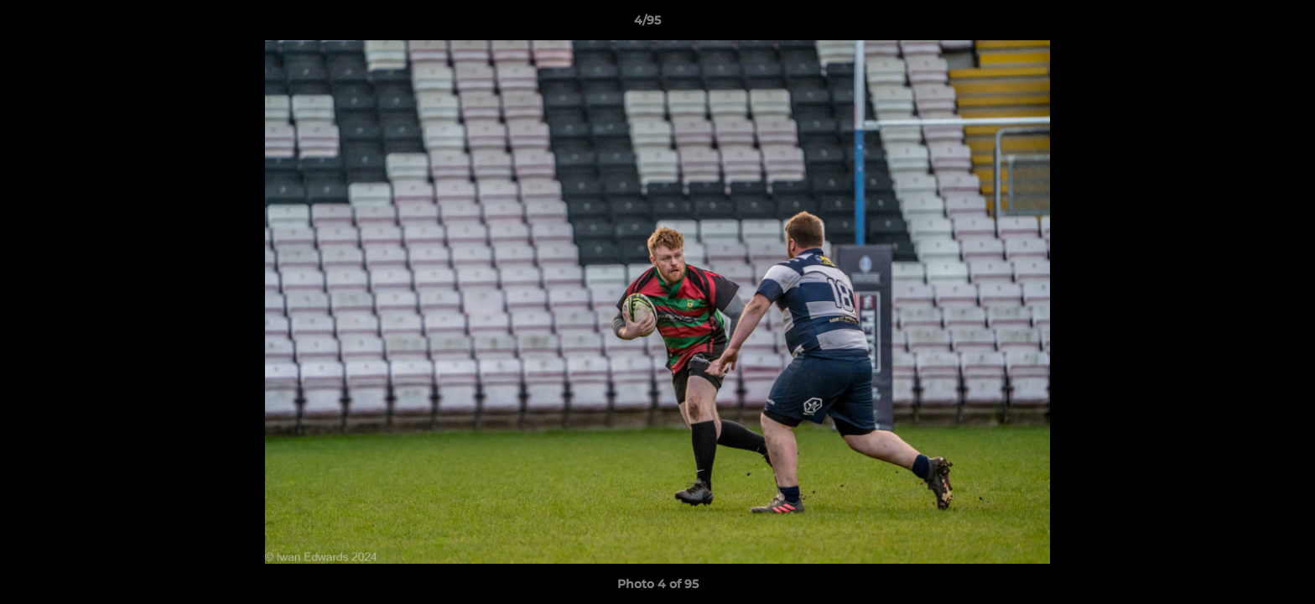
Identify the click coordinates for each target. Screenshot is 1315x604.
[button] (1244, 24)
